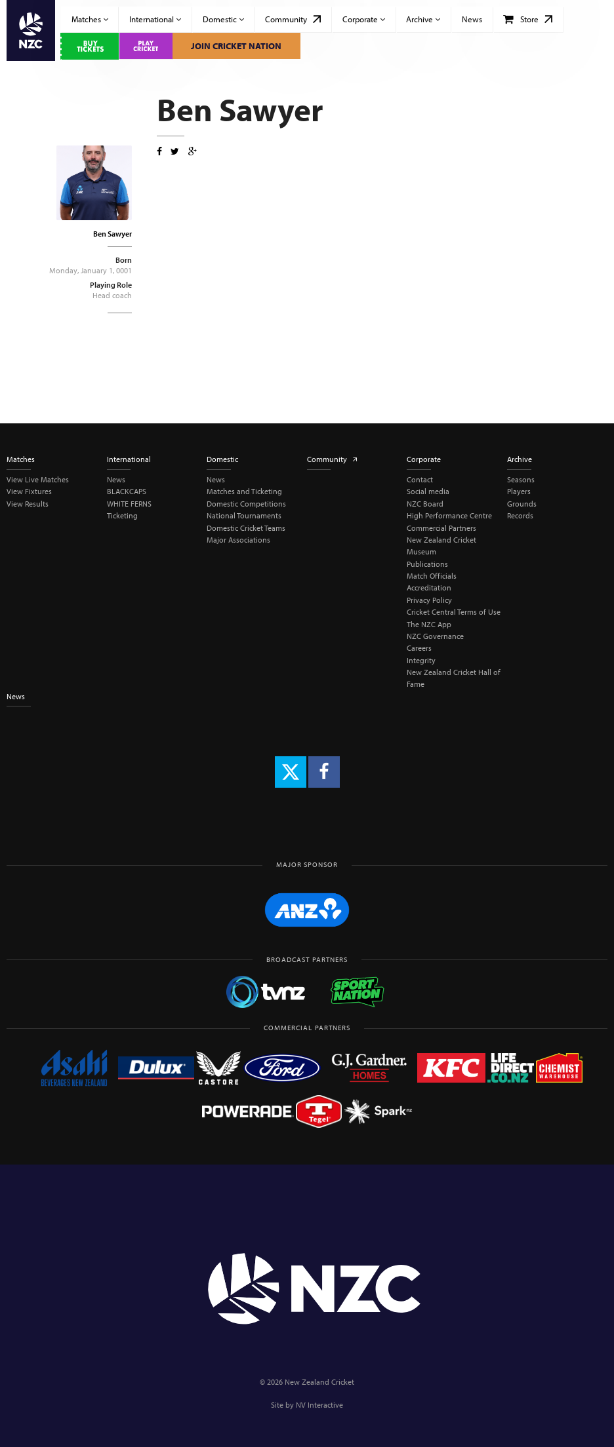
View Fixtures (29, 491)
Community (293, 19)
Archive (423, 19)
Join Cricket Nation (236, 46)
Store (527, 19)
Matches (90, 19)
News (472, 19)
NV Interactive (319, 1405)
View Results (28, 504)
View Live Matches (38, 479)
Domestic (223, 19)
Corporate (363, 19)
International (155, 19)
